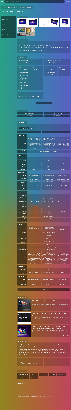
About (38, 396)
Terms (41, 396)
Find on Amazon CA (57, 115)
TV (3, 7)
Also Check (4, 37)
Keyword (52, 374)
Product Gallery (5, 19)
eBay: (57, 113)
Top (2, 16)
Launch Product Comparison (44, 103)
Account (52, 396)
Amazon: (30, 113)
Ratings (3, 24)
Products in (34, 374)
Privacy (44, 396)
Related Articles (5, 32)
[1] (28, 344)
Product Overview (6, 21)
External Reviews (5, 34)
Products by (43, 374)
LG (5, 7)
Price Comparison (5, 26)
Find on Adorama (30, 115)
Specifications (5, 29)
